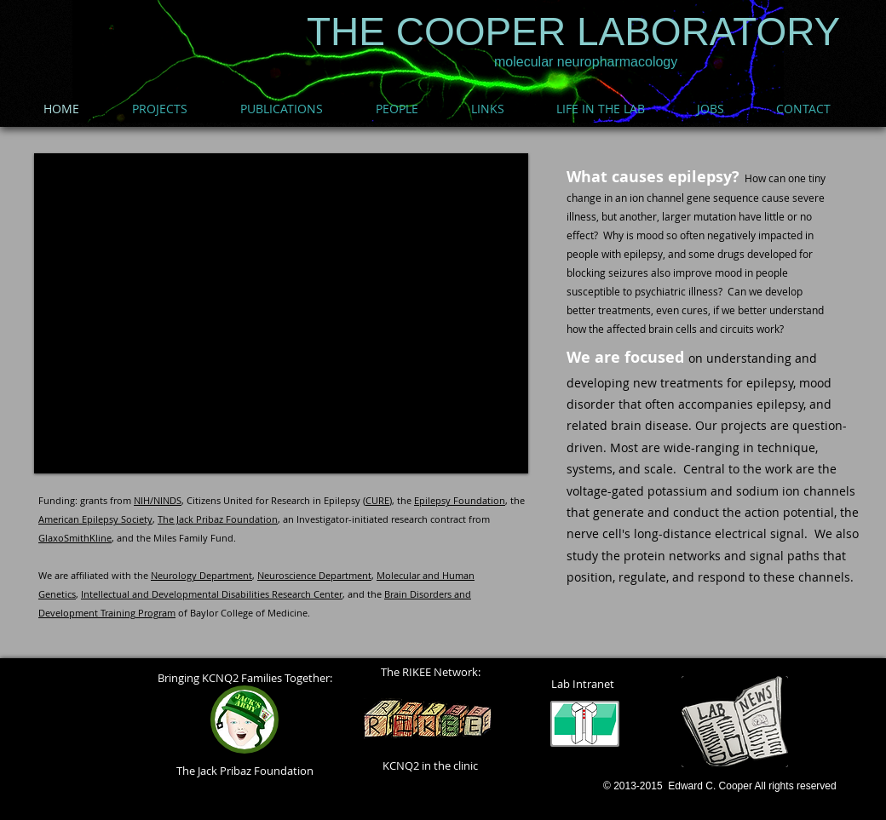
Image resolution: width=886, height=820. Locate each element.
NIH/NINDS (157, 500)
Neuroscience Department (314, 575)
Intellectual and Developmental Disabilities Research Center (211, 594)
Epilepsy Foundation (459, 500)
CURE (377, 500)
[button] (281, 313)
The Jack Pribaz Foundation (218, 519)
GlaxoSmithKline (75, 537)
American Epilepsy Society (95, 519)
